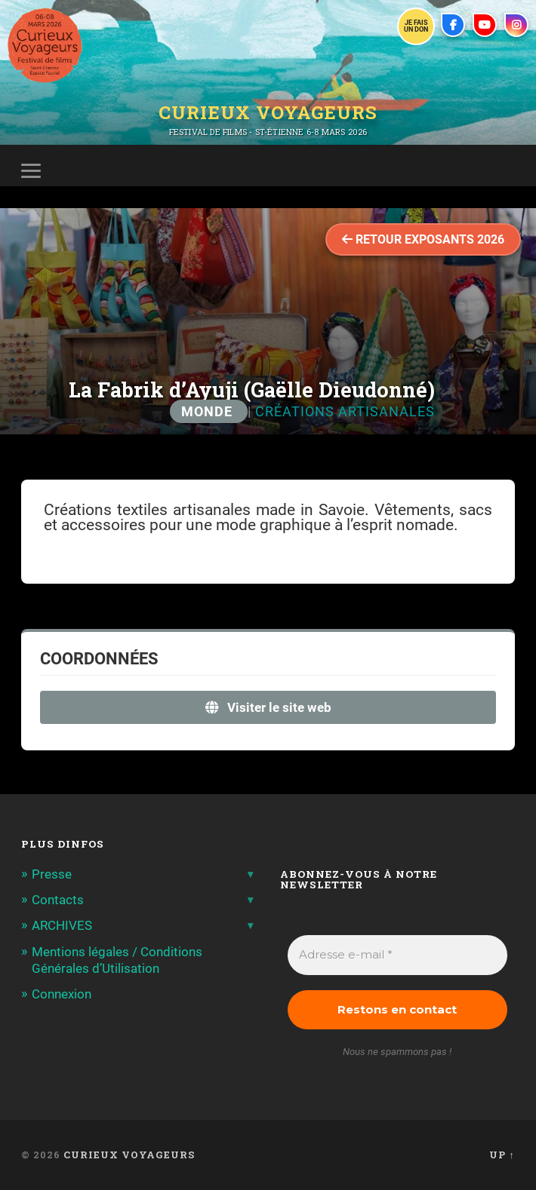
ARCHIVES (62, 925)
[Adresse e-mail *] (397, 955)
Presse (52, 874)
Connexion (61, 993)
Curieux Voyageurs (268, 112)
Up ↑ (501, 1155)
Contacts (58, 899)
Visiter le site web (268, 707)
